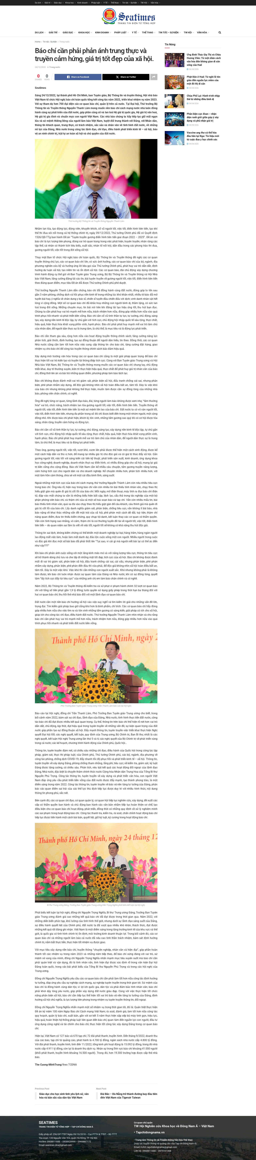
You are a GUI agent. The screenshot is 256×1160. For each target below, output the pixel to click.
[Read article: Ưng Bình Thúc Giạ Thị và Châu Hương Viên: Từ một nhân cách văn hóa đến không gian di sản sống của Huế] (174, 60)
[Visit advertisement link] (96, 1077)
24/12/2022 (40, 67)
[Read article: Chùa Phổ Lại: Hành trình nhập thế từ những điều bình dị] (174, 101)
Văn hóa (154, 3)
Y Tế (105, 3)
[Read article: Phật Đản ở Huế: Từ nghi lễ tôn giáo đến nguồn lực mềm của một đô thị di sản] (174, 82)
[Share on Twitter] (125, 77)
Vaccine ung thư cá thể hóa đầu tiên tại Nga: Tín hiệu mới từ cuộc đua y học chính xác (203, 136)
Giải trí (47, 3)
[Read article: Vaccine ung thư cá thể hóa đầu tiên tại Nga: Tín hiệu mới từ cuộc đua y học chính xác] (174, 138)
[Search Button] (220, 32)
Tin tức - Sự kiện (50, 42)
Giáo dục (58, 3)
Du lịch (38, 3)
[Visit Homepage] (128, 17)
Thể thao (115, 3)
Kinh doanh (82, 3)
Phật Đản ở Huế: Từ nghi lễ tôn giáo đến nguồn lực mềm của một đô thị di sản (203, 80)
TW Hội (144, 3)
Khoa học (69, 3)
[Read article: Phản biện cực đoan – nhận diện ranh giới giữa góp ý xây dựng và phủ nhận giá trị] (174, 119)
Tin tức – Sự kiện (129, 3)
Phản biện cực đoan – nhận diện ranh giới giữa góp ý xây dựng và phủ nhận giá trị (203, 117)
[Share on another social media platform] (153, 77)
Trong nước (64, 42)
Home (37, 42)
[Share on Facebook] (78, 77)
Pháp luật (95, 3)
